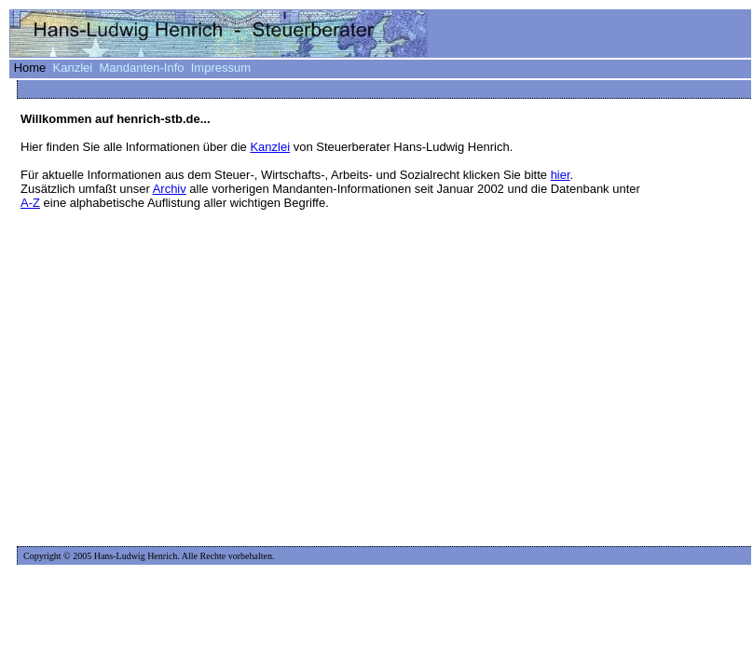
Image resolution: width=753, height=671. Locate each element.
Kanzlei (73, 68)
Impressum (221, 68)
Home (30, 68)
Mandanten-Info (141, 68)
